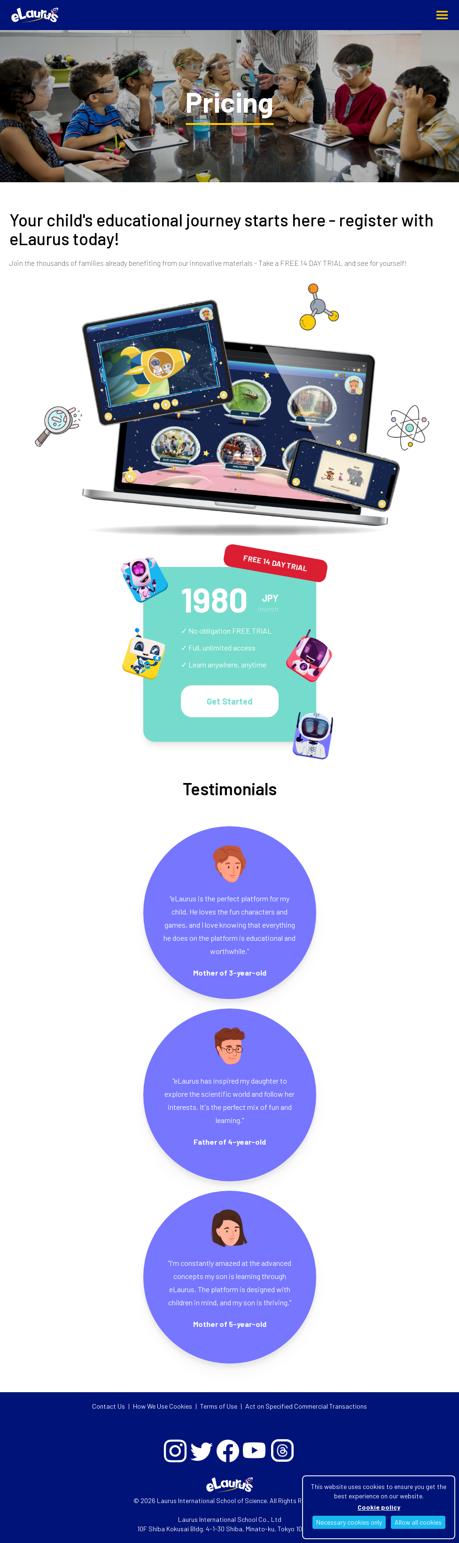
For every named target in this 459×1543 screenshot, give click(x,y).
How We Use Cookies (162, 1406)
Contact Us (108, 1406)
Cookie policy (379, 1507)
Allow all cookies (418, 1522)
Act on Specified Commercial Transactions (306, 1406)
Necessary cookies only (349, 1522)
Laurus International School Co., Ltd (229, 1519)
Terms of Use (218, 1406)
